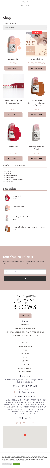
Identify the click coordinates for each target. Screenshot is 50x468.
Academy (25, 354)
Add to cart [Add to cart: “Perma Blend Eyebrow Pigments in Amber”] (36, 114)
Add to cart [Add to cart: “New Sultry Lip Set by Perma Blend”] (13, 114)
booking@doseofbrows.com (25, 392)
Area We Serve (25, 372)
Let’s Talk (25, 365)
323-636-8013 (25, 390)
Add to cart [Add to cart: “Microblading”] (36, 68)
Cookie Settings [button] (7, 464)
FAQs (25, 350)
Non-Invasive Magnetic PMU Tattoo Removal (25, 332)
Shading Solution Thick (37, 147)
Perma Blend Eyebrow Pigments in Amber (36, 103)
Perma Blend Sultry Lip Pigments (13, 179)
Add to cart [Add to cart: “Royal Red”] (13, 158)
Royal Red (13, 146)
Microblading (37, 59)
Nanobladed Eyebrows (25, 328)
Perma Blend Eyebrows (10, 175)
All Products (7, 171)
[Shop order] (25, 27)
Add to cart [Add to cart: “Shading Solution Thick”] (36, 158)
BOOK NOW (25, 316)
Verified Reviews (25, 347)
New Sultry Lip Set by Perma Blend (13, 101)
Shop (25, 357)
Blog (25, 339)
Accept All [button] (16, 464)
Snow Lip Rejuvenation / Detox (25, 336)
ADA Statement (25, 368)
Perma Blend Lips (8, 177)
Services (25, 325)
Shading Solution (8, 181)
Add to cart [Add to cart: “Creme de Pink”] (13, 68)
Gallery (25, 343)
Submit (25, 279)
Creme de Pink (13, 59)
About (25, 361)
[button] (25, 435)
